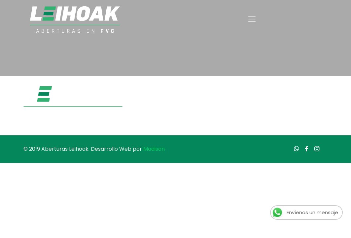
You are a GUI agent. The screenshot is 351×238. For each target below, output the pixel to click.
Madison (154, 149)
